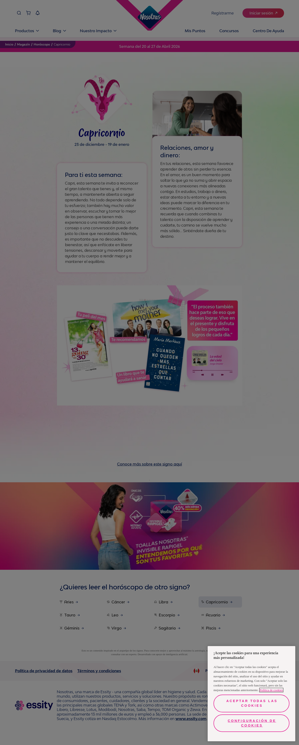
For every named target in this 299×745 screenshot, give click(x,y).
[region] (251, 693)
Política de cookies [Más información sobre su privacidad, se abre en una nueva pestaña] (271, 690)
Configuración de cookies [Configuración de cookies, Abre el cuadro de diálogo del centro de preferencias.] (252, 723)
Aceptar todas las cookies (252, 703)
